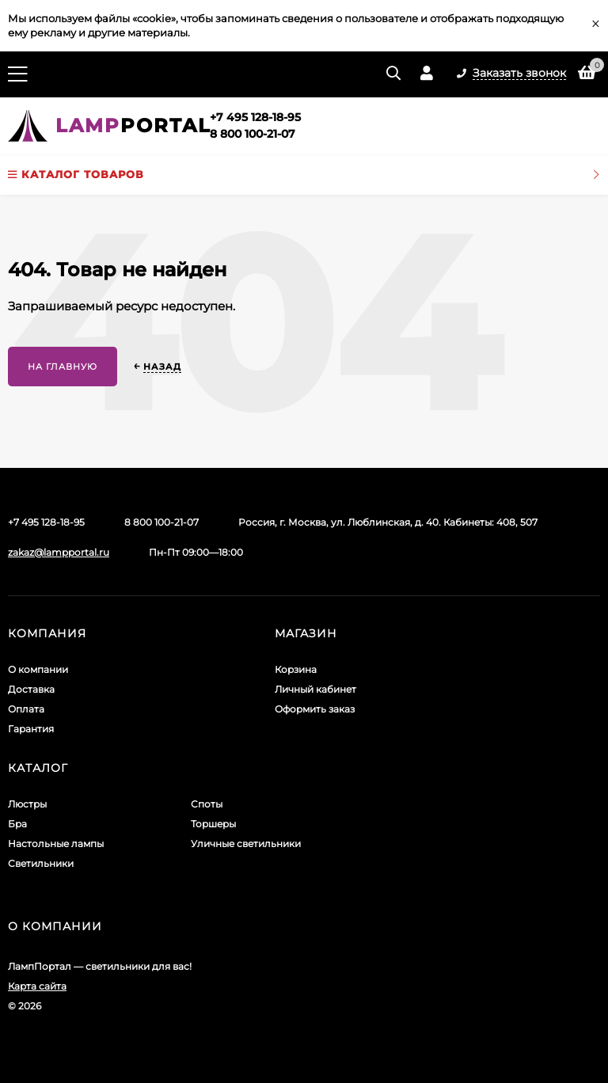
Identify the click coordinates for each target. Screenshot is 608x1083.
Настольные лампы (56, 843)
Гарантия (31, 729)
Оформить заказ (315, 709)
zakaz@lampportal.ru (58, 552)
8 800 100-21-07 (252, 134)
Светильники (41, 863)
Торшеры (213, 824)
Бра (17, 824)
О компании (38, 669)
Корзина (296, 669)
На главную (62, 366)
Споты (206, 804)
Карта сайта (37, 986)
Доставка (31, 689)
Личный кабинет (315, 689)
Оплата (26, 709)
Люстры (27, 804)
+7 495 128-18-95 (255, 117)
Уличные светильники (246, 843)
